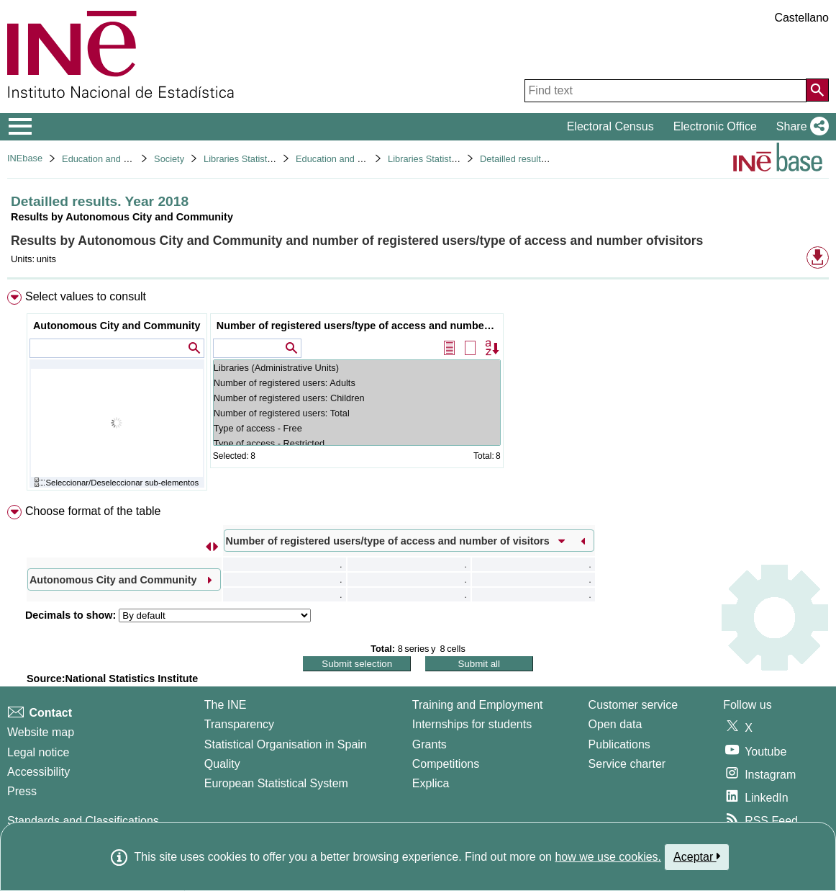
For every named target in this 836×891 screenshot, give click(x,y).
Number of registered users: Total (357, 413)
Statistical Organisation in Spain (285, 744)
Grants (429, 744)
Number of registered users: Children (357, 398)
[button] (800, 127)
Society (169, 158)
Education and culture (106, 158)
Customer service (633, 705)
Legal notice (38, 752)
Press (22, 791)
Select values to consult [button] (85, 296)
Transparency (239, 724)
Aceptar (696, 856)
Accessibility (38, 772)
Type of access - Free (357, 428)
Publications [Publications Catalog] (619, 744)
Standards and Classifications (83, 821)
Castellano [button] (801, 18)
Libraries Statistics (241, 158)
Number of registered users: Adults (357, 382)
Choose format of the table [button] (93, 511)
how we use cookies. (608, 857)
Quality (222, 764)
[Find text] (665, 90)
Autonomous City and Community (117, 325)
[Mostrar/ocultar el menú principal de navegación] (20, 127)
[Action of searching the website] (817, 90)
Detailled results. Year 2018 (536, 158)
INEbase (24, 158)
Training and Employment (477, 705)
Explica (431, 783)
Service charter (627, 764)
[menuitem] (418, 393)
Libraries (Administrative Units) (357, 367)
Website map (40, 732)
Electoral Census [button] (610, 126)
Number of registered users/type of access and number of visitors (359, 325)
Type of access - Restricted (357, 443)
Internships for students (472, 724)
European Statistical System (276, 783)
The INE (225, 705)
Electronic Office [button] (715, 126)
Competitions (445, 764)
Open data (615, 724)
